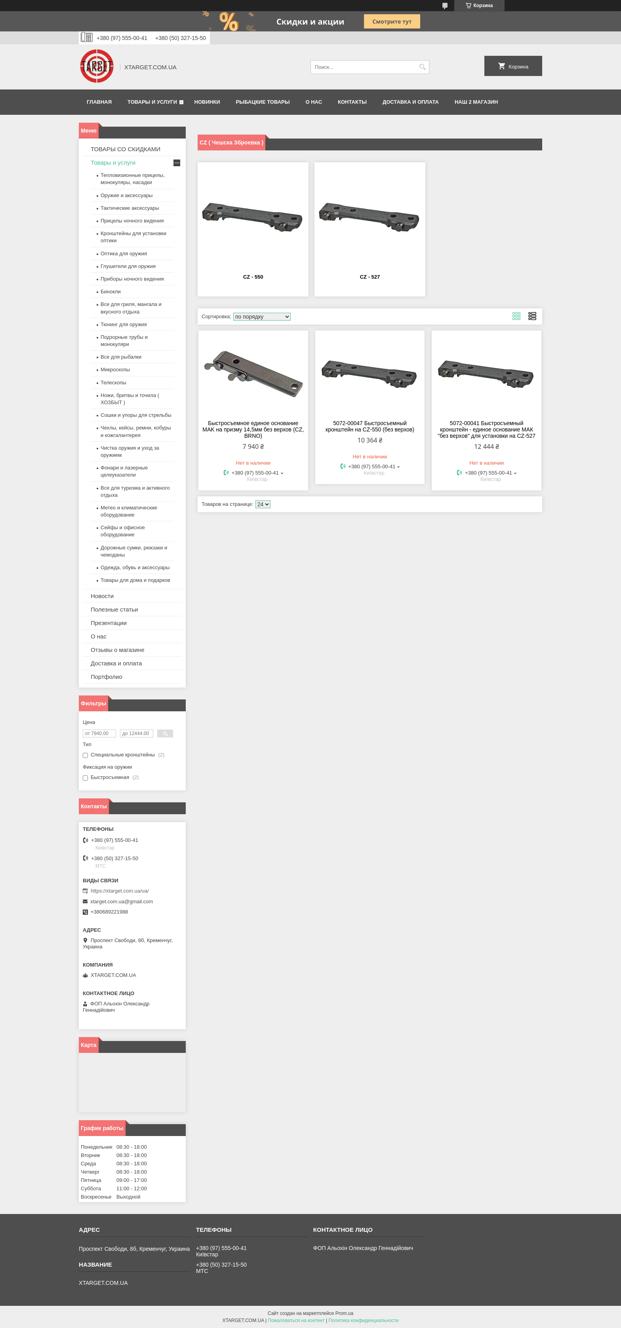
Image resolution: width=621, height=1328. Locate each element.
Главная (99, 102)
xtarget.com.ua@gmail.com (121, 901)
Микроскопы (115, 369)
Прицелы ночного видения (132, 221)
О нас (313, 102)
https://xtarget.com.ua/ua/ (120, 891)
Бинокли (111, 291)
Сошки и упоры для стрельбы (136, 415)
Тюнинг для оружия (124, 324)
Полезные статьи (114, 609)
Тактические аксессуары (130, 208)
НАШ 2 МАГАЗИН (476, 102)
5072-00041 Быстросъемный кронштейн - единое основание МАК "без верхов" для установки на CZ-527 (486, 429)
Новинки (207, 102)
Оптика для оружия (124, 253)
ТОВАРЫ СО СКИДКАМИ (125, 149)
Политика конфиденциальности (364, 1320)
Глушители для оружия (128, 266)
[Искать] (422, 67)
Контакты (352, 102)
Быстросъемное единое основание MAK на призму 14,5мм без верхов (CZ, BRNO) (253, 429)
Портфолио (106, 676)
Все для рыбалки (121, 357)
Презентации (109, 622)
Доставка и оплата (411, 102)
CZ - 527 (370, 277)
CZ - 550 (253, 277)
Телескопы (113, 383)
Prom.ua (344, 1313)
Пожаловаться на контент (296, 1320)
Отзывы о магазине (117, 649)
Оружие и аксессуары (126, 195)
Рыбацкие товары (263, 102)
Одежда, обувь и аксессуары (135, 567)
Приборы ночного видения (132, 279)
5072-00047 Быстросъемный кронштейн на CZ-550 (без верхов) (370, 426)
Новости (102, 596)
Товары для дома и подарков (135, 580)
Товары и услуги (152, 102)
